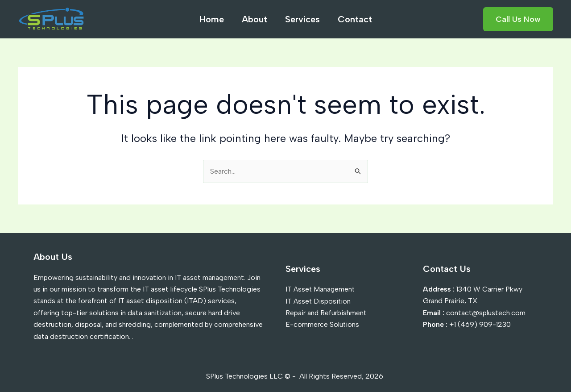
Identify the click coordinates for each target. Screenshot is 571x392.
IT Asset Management (321, 289)
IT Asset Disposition (319, 300)
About (254, 19)
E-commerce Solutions (323, 324)
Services (302, 19)
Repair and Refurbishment (326, 313)
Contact (355, 19)
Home (211, 19)
